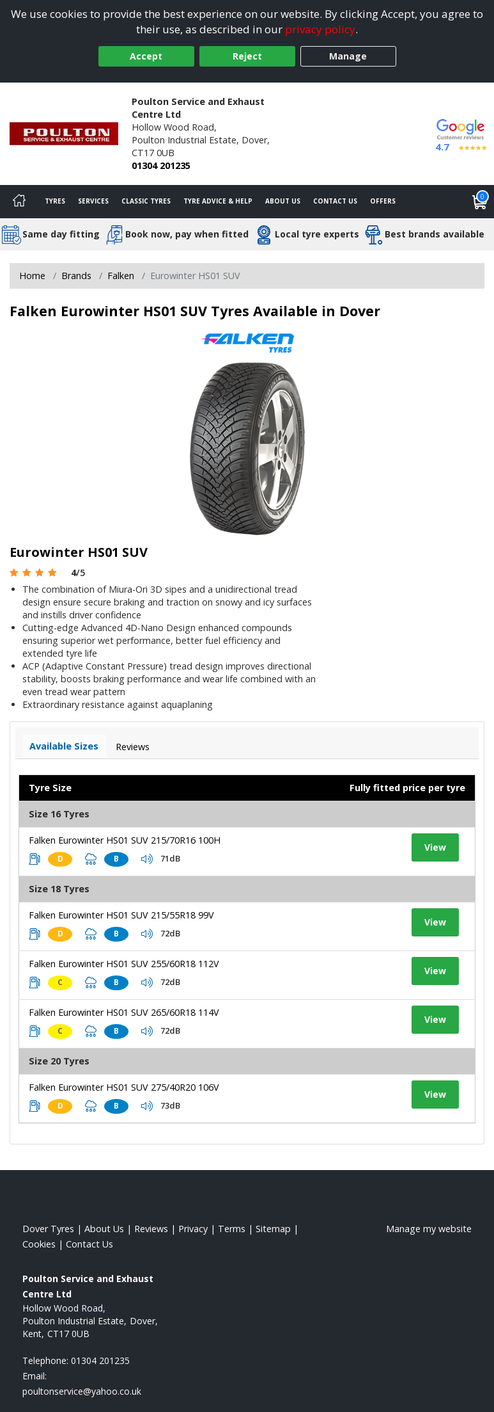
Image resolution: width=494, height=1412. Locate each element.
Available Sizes (63, 746)
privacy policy (320, 29)
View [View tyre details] (435, 847)
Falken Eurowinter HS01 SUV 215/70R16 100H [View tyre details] (124, 840)
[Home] (19, 201)
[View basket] (480, 201)
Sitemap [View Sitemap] (273, 1229)
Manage (348, 56)
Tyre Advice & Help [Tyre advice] (217, 201)
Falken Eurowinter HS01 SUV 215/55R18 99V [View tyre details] (121, 915)
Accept (146, 56)
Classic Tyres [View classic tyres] (146, 201)
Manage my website (429, 1229)
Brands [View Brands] (76, 275)
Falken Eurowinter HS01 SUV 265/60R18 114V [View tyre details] (124, 1012)
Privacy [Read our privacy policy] (193, 1229)
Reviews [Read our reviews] (151, 1229)
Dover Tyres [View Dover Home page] (48, 1229)
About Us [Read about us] (104, 1229)
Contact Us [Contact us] (335, 201)
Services (93, 201)
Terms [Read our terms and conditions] (231, 1229)
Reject (247, 56)
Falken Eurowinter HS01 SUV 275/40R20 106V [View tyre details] (124, 1087)
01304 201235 (161, 165)
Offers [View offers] (383, 201)
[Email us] (81, 1391)
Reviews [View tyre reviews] (133, 747)
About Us (282, 201)
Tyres (55, 201)
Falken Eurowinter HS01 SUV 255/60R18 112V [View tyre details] (124, 964)
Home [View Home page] (32, 275)
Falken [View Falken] (120, 275)
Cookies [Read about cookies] (39, 1244)
